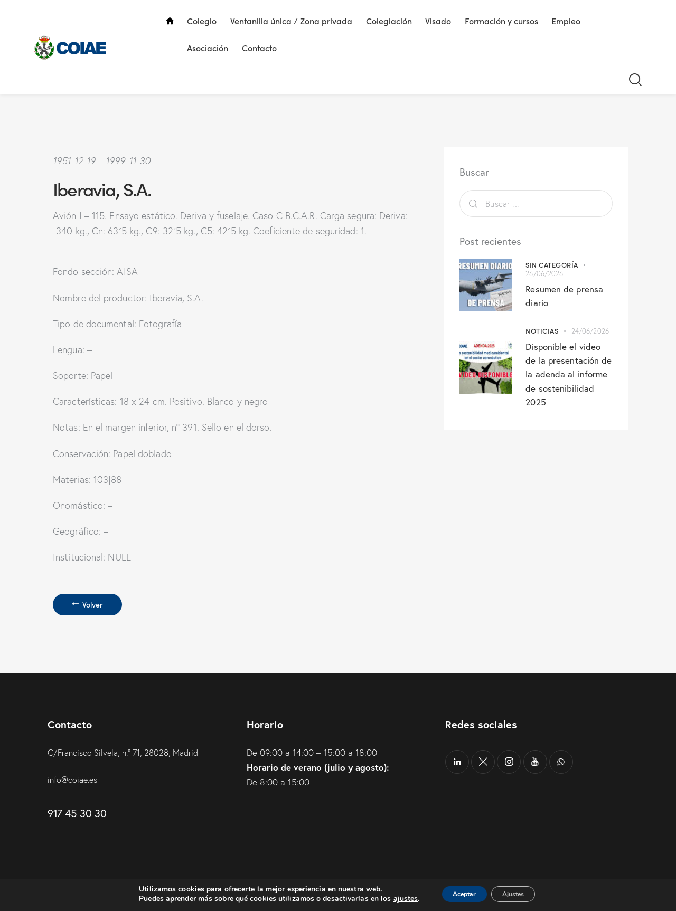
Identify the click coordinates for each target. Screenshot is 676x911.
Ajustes (519, 894)
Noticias (541, 331)
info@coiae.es (74, 783)
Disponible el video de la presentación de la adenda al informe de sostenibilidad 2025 (566, 373)
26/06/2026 (544, 273)
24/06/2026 (590, 331)
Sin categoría (551, 265)
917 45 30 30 (77, 817)
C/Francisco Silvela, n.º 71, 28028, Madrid (129, 756)
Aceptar (458, 894)
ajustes (392, 899)
